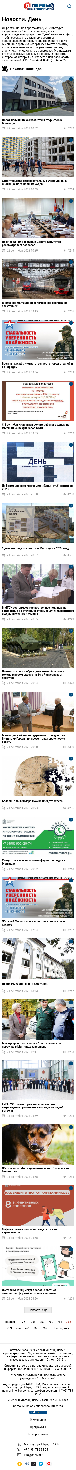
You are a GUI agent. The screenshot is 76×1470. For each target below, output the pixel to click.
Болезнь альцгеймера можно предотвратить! (32, 801)
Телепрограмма (37, 1434)
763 (9, 1328)
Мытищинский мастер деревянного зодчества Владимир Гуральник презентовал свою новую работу (33, 738)
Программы (38, 1427)
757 (24, 1321)
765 (27, 1328)
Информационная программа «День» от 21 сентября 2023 (37, 487)
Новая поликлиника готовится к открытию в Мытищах (32, 121)
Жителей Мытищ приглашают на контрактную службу (33, 923)
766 (35, 1328)
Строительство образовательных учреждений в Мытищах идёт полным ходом (34, 182)
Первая (10, 1321)
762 (68, 1321)
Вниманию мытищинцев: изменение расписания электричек (34, 304)
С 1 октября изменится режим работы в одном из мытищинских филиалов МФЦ (35, 426)
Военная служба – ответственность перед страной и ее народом (37, 365)
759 (42, 1321)
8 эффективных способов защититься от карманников (29, 1231)
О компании (38, 1419)
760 (50, 1321)
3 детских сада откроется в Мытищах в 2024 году (35, 548)
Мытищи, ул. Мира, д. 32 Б (41, 1444)
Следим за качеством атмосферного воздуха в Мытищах (33, 862)
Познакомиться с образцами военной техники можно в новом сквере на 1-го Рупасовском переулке (33, 674)
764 (18, 1328)
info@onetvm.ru (22, 1390)
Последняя (61, 1328)
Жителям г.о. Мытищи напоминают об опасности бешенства (35, 1170)
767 (44, 1328)
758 (33, 1321)
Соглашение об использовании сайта (38, 1406)
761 (59, 1321)
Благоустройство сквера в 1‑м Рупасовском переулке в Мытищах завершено (31, 1045)
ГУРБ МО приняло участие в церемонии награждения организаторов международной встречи (32, 1107)
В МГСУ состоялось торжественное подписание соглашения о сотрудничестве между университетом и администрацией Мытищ (38, 611)
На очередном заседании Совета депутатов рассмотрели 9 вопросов (31, 243)
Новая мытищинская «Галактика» (25, 984)
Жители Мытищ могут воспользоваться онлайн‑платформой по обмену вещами (29, 1291)
